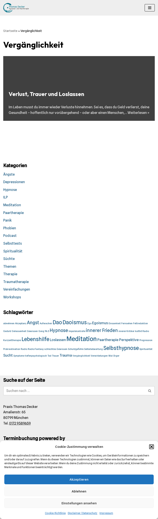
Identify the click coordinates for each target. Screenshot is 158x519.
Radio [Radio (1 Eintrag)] (24, 349)
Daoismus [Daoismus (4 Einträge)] (75, 322)
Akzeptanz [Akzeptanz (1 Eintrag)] (20, 323)
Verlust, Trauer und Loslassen (46, 94)
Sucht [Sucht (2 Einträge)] (8, 355)
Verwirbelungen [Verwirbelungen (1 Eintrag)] (99, 355)
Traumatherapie (16, 282)
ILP (5, 197)
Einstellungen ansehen (79, 503)
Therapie (10, 274)
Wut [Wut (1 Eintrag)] (110, 355)
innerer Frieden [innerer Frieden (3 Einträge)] (102, 330)
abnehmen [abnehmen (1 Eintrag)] (8, 323)
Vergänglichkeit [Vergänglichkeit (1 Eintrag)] (81, 355)
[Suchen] (74, 390)
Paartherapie (13, 213)
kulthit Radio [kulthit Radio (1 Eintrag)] (142, 331)
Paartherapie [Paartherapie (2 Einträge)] (107, 340)
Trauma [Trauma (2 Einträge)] (66, 355)
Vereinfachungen (16, 289)
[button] (151, 447)
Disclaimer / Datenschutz (82, 513)
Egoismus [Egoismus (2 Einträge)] (100, 323)
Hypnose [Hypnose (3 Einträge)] (59, 330)
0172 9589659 (20, 423)
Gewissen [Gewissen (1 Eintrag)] (32, 331)
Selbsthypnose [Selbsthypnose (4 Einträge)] (121, 348)
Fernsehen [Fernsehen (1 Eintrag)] (127, 323)
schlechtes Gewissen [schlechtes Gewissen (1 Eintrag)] (55, 349)
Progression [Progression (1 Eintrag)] (145, 340)
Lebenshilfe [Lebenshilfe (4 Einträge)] (35, 339)
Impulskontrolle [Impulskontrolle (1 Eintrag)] (77, 331)
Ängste (9, 174)
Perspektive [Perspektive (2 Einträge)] (129, 340)
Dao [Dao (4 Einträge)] (57, 322)
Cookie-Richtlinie (55, 513)
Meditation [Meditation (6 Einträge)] (81, 339)
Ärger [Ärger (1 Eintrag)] (116, 355)
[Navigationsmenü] (150, 7)
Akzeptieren (79, 479)
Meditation (12, 205)
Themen (9, 266)
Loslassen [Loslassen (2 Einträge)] (58, 340)
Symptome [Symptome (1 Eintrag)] (18, 355)
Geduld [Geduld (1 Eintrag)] (7, 331)
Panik (7, 220)
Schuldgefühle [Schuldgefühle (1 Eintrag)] (76, 349)
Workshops (12, 297)
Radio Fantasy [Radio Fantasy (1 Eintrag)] (36, 349)
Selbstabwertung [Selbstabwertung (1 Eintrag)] (93, 349)
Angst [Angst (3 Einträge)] (33, 322)
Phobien (9, 228)
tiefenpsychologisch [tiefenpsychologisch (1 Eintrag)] (36, 355)
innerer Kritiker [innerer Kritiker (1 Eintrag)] (126, 331)
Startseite (10, 31)
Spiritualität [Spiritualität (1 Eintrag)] (145, 349)
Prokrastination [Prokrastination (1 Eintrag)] (11, 349)
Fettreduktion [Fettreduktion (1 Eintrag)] (140, 323)
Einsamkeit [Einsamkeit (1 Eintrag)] (115, 323)
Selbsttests (12, 243)
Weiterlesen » (138, 113)
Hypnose (10, 190)
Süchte (9, 259)
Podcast (10, 236)
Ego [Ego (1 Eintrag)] (89, 323)
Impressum (106, 513)
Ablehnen (79, 491)
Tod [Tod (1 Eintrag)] (49, 355)
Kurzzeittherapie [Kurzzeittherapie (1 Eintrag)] (12, 340)
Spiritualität (12, 251)
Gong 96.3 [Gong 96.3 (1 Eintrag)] (43, 331)
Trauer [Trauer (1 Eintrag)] (55, 355)
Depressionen (14, 182)
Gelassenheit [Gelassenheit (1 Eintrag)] (19, 331)
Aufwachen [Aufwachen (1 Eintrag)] (46, 323)
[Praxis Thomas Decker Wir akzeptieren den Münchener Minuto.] (16, 8)
